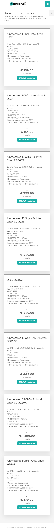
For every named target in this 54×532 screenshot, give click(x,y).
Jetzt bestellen (27, 78)
